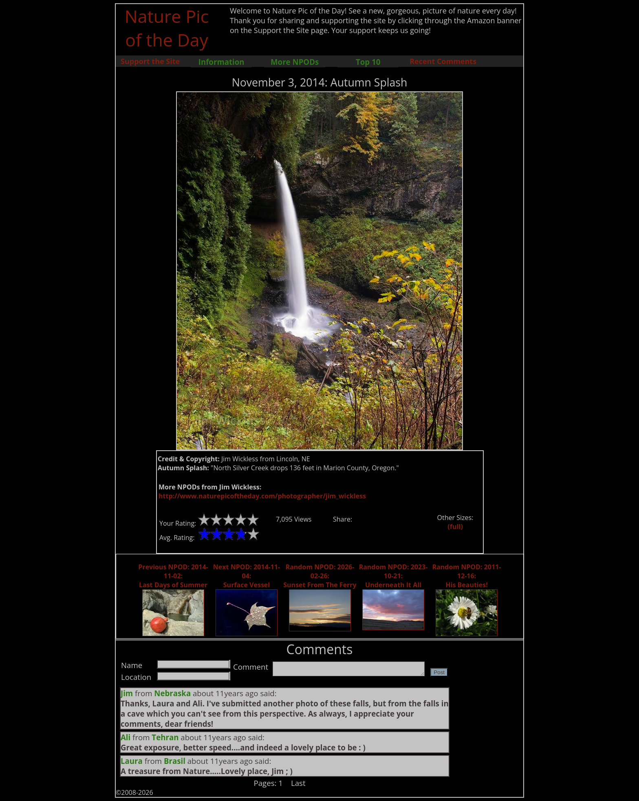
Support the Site (150, 61)
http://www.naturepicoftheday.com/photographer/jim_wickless (262, 495)
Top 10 (368, 62)
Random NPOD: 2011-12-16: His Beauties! (466, 575)
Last (298, 783)
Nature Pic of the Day (167, 27)
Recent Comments (443, 61)
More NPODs (295, 62)
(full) (455, 526)
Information (221, 62)
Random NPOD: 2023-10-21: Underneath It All (393, 575)
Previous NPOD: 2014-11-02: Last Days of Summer (173, 575)
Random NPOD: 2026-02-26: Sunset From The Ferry (319, 575)
